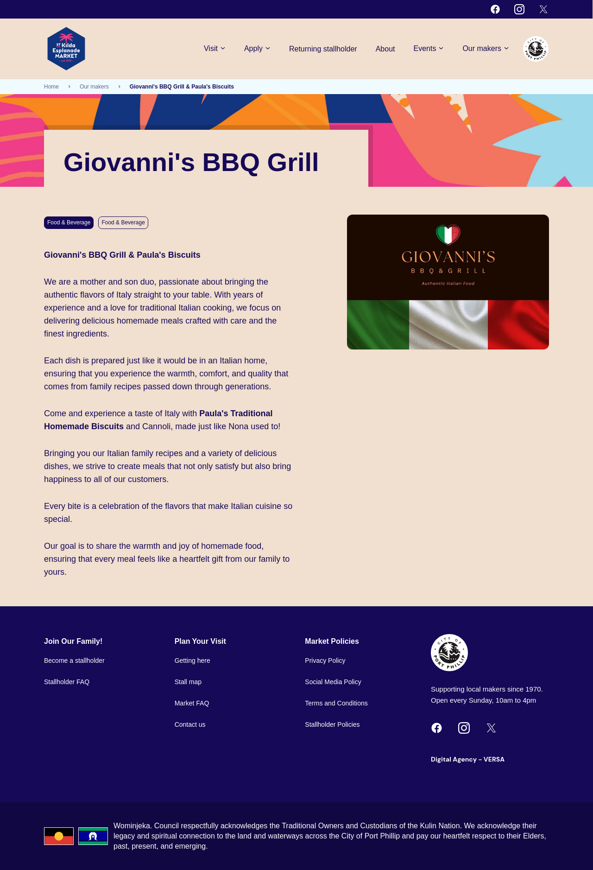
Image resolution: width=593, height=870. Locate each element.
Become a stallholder (74, 660)
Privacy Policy (325, 660)
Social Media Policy (333, 682)
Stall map (188, 682)
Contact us (190, 724)
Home (51, 86)
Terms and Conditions (336, 703)
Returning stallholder (323, 49)
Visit (215, 48)
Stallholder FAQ (66, 682)
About (385, 49)
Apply (257, 48)
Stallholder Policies (332, 724)
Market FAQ (192, 703)
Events (429, 48)
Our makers (485, 48)
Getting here (192, 660)
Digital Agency (454, 759)
